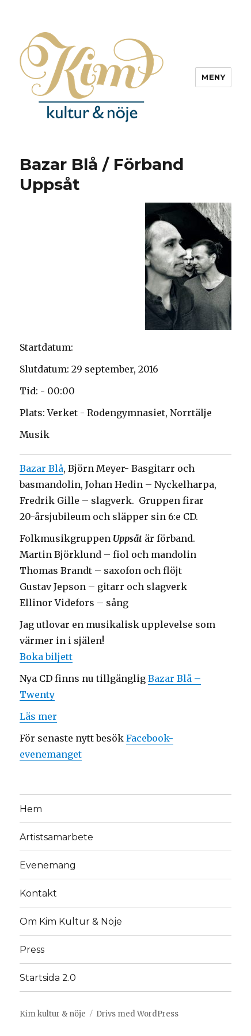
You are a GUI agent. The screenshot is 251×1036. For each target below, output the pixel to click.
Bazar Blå (41, 468)
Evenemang (48, 865)
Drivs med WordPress (137, 1014)
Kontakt (38, 893)
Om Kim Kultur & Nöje (71, 921)
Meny (213, 77)
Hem (31, 809)
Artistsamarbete (56, 837)
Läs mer (38, 716)
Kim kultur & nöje (53, 1014)
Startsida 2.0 (48, 977)
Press (32, 949)
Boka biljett (46, 656)
